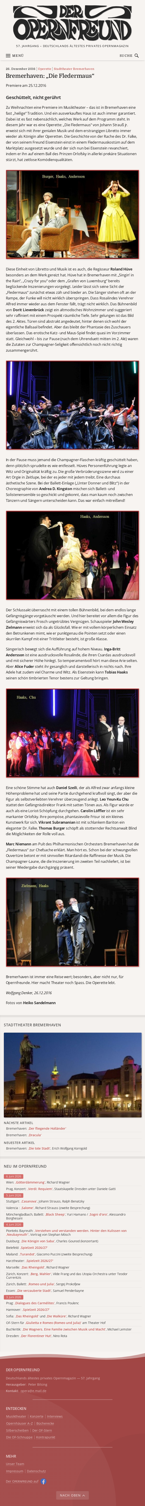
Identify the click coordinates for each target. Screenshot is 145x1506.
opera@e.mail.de (33, 1391)
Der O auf (22, 1481)
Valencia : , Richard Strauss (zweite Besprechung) (48, 1208)
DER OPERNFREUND (23, 1369)
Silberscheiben (17, 1430)
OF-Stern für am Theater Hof (55, 1323)
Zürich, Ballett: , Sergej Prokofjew (43, 1284)
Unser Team (15, 1464)
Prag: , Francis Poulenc (42, 1303)
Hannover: (28, 1310)
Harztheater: (29, 1261)
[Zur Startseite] (72, 23)
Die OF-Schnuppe (19, 1437)
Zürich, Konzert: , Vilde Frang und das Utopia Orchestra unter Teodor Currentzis (67, 1276)
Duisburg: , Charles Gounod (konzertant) (52, 1241)
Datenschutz (36, 1471)
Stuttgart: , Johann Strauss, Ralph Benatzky (45, 1201)
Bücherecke (45, 1423)
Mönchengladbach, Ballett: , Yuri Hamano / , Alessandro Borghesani (66, 1216)
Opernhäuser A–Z (19, 1423)
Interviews (55, 1416)
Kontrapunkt (45, 1437)
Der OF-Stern (42, 1430)
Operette (44, 69)
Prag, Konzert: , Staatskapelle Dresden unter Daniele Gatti (61, 1189)
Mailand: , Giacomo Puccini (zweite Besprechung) (49, 1254)
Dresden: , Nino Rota (36, 1336)
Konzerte (36, 1416)
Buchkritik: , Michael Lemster (69, 1329)
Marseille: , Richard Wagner (37, 1267)
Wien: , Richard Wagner (38, 1182)
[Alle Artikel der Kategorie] (73, 1075)
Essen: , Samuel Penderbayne (45, 1291)
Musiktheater (16, 1416)
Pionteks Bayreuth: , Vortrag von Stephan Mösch (66, 1233)
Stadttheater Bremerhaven (74, 69)
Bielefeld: (27, 1248)
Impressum (14, 1471)
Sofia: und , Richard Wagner (48, 1316)
